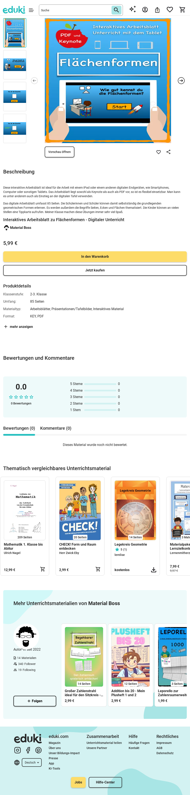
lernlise (120, 555)
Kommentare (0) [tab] (55, 428)
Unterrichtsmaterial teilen (104, 743)
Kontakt (134, 748)
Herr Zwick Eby (69, 553)
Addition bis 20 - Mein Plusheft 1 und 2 (128, 693)
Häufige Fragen (139, 743)
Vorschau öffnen (59, 152)
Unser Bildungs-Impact (64, 753)
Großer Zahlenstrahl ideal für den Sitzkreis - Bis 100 (83, 693)
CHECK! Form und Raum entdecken (77, 546)
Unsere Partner (97, 748)
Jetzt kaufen (95, 270)
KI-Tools (54, 768)
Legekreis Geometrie (131, 544)
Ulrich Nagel (12, 553)
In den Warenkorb (95, 257)
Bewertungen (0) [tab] (19, 428)
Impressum (164, 743)
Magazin (54, 743)
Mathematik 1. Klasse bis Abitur (23, 546)
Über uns (55, 748)
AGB (159, 748)
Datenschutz (165, 753)
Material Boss (20, 228)
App (51, 763)
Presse (53, 758)
